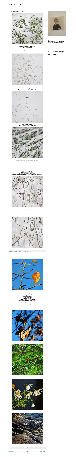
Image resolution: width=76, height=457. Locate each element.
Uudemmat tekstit (12, 451)
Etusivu (27, 451)
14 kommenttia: (20, 251)
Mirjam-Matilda (16, 4)
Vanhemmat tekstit (42, 451)
